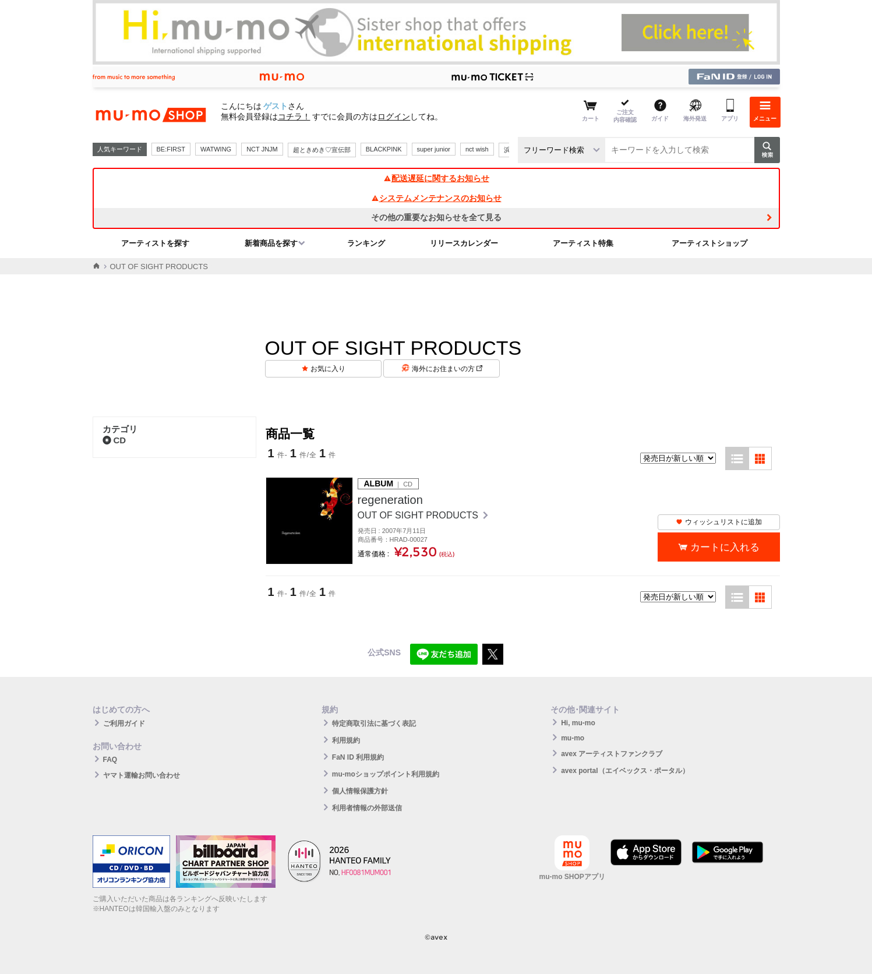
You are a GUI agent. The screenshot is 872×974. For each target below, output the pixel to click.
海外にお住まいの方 (447, 369)
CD (114, 440)
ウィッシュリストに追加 (719, 522)
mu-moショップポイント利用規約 (385, 774)
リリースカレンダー (464, 243)
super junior (433, 149)
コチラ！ (294, 116)
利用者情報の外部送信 (367, 808)
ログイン (393, 116)
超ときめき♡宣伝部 (322, 149)
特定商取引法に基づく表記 (374, 723)
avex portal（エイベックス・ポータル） (625, 771)
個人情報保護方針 (360, 791)
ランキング (366, 243)
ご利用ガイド (124, 723)
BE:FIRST (171, 149)
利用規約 (346, 740)
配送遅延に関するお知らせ (436, 178)
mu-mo (572, 738)
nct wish (477, 149)
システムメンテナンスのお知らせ (436, 198)
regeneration (390, 499)
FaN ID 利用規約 (358, 757)
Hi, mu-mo (578, 723)
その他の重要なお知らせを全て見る (436, 217)
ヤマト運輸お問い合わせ (141, 775)
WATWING (215, 149)
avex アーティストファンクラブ (611, 754)
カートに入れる (725, 547)
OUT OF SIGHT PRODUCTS (419, 515)
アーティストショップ (709, 243)
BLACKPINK (384, 149)
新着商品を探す (271, 243)
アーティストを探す (155, 243)
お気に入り (327, 369)
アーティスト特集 (583, 243)
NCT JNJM (262, 149)
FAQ (110, 760)
